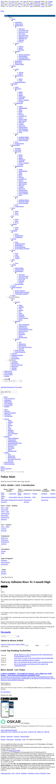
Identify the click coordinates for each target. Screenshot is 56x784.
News (16, 142)
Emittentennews (23, 328)
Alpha (20, 109)
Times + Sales (3, 497)
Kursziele (20, 500)
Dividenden (18, 61)
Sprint (20, 132)
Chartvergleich (13, 497)
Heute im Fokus (23, 331)
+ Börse (10, 17)
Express (21, 118)
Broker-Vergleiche (16, 287)
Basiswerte (18, 88)
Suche (16, 87)
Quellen (17, 339)
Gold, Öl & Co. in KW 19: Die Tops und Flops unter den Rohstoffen (33, 658)
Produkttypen (19, 103)
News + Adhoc (20, 493)
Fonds (13, 208)
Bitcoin (37, 773)
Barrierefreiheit (24, 736)
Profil (34, 497)
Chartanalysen (23, 326)
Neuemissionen (19, 143)
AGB (23, 739)
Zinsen (13, 250)
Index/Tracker (23, 121)
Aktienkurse (18, 22)
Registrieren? (11, 387)
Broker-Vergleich (20, 290)
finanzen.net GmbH (14, 750)
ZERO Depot (8, 371)
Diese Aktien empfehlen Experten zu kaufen (26, 660)
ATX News (14, 357)
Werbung (16, 736)
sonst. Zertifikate (23, 130)
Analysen (14, 353)
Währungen (22, 97)
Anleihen (14, 224)
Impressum (10, 736)
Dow (24, 1)
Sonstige (21, 101)
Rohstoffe (21, 40)
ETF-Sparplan (8, 373)
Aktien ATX (4, 732)
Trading (13, 265)
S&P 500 (46, 732)
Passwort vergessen (17, 365)
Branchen (21, 50)
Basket (21, 111)
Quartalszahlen (23, 56)
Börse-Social (18, 62)
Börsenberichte (23, 337)
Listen (17, 43)
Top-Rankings (15, 358)
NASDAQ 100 (32, 732)
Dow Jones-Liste (23, 35)
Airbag (21, 106)
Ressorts (17, 302)
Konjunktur (22, 334)
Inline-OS (21, 122)
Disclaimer (18, 739)
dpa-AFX (21, 349)
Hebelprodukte (15, 145)
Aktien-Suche (19, 24)
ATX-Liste (22, 29)
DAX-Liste (22, 33)
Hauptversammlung (24, 54)
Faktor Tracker (23, 119)
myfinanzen (7, 400)
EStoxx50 (37, 1)
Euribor (17, 256)
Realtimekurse (19, 25)
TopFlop (21, 46)
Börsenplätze (4, 500)
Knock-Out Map (23, 140)
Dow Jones (24, 732)
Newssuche (6, 632)
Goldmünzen (18, 237)
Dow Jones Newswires (25, 347)
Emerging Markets (20, 82)
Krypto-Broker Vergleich (22, 248)
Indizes (21, 48)
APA (20, 342)
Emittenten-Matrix (24, 138)
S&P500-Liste (23, 38)
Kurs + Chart (3, 493)
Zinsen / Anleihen (24, 100)
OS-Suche (18, 148)
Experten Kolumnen (17, 355)
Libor (16, 255)
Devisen (21, 41)
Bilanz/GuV (27, 493)
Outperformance (23, 129)
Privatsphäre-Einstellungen (34, 739)
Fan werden (18, 387)
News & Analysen (9, 398)
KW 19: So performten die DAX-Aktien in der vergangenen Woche (33, 662)
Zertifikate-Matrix (24, 137)
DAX (13, 1)
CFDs (13, 260)
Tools (16, 134)
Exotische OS (22, 116)
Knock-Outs (44, 500)
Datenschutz (10, 739)
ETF (12, 216)
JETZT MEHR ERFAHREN (9, 730)
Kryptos (13, 286)
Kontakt (3, 736)
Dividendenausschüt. (25, 59)
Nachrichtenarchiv (20, 352)
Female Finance (19, 64)
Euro (19, 3)
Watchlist (14, 369)
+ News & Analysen (13, 297)
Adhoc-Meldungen (24, 324)
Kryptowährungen (20, 247)
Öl (10, 3)
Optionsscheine (23, 127)
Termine (17, 51)
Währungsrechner (20, 243)
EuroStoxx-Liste (23, 32)
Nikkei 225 (40, 732)
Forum (13, 295)
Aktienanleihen (23, 108)
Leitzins (17, 258)
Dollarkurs (24, 773)
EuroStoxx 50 (16, 732)
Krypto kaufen (8, 374)
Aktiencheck (22, 344)
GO (18, 636)
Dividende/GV (28, 500)
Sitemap (3, 739)
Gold (42, 3)
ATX (2, 1)
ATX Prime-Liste (23, 30)
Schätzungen (27, 497)
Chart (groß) (12, 493)
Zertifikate (14, 84)
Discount (21, 114)
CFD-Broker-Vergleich (21, 294)
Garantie (21, 124)
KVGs (17, 214)
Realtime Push (13, 500)
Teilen (2, 592)
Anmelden (14, 361)
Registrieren (14, 363)
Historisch (4, 502)
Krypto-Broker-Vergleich (22, 292)
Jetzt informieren (5, 692)
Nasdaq (50, 1)
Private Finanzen (23, 318)
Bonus (20, 113)
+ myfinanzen (12, 360)
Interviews (22, 332)
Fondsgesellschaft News (25, 329)
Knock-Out (22, 126)
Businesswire (22, 345)
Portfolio (14, 368)
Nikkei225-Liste (23, 37)
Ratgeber (6, 376)
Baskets (21, 95)
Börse (6, 397)
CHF (31, 3)
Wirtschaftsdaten (23, 58)
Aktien (13, 19)
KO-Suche (18, 150)
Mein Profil (14, 366)
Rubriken (17, 321)
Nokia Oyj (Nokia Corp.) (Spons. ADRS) (13, 644)
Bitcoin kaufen (19, 284)
